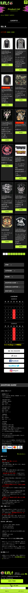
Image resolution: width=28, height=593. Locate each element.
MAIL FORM (12, 581)
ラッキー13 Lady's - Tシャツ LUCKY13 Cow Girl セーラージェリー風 (6, 124)
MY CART (16, 585)
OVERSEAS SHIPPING (11, 287)
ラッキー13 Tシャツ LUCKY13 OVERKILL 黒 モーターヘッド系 (20, 197)
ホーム (2, 15)
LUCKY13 (12, 15)
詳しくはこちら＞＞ (21, 453)
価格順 (8, 32)
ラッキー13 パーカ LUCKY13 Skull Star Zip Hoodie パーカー (6, 52)
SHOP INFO (8, 291)
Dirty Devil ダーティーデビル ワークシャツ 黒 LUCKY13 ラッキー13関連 (6, 159)
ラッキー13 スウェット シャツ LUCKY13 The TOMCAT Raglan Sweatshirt (20, 52)
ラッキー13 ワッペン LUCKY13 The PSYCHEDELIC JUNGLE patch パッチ (19, 159)
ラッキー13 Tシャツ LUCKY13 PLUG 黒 (5, 229)
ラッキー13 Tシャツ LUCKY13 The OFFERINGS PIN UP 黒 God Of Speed (20, 230)
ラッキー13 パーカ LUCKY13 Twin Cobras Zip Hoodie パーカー (7, 89)
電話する (7, 591)
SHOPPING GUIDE (10, 283)
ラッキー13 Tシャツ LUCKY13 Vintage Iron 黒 (20, 88)
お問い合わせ (21, 591)
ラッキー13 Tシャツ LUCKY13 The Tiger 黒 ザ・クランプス (20, 124)
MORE (7, 65)
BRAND (7, 15)
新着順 (12, 32)
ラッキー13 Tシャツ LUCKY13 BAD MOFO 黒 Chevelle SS (6, 197)
